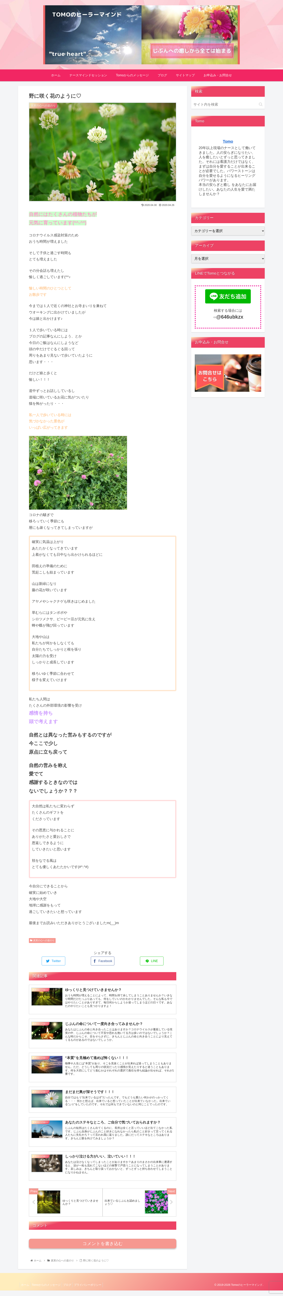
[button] (260, 104)
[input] (228, 104)
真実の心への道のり (42, 940)
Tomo (228, 141)
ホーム (26, 1290)
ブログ (71, 1290)
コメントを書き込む (103, 1249)
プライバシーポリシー (93, 1290)
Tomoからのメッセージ (48, 1290)
